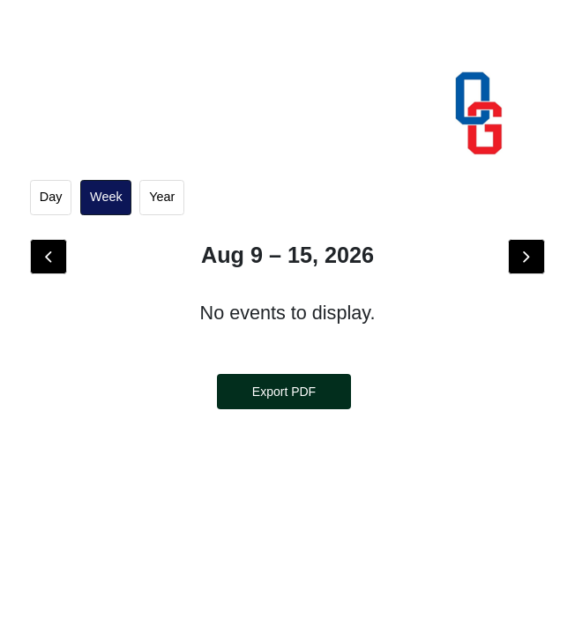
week (106, 197)
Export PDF (284, 392)
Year (162, 197)
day (51, 197)
